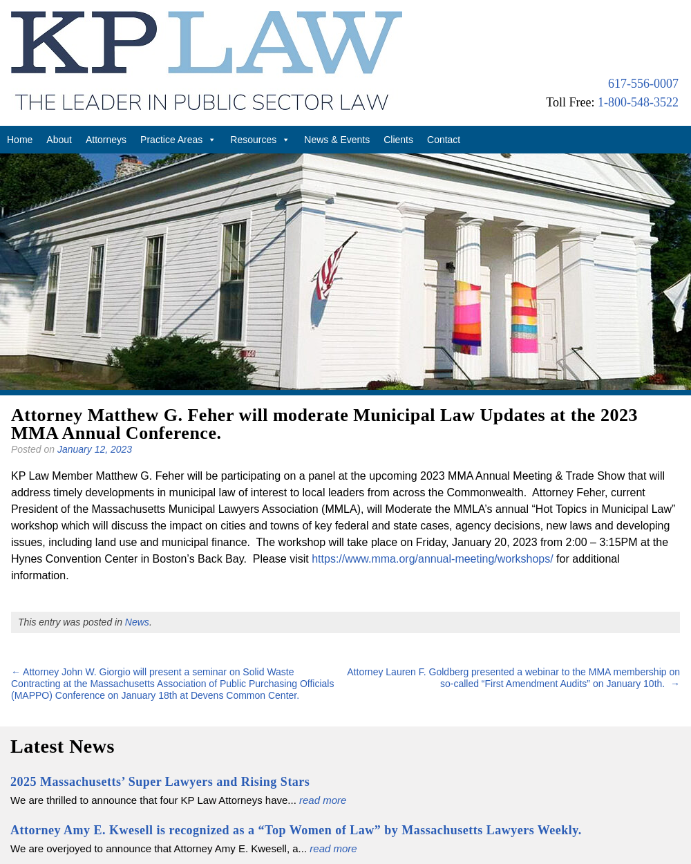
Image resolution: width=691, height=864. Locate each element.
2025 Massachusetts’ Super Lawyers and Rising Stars (160, 782)
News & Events (337, 139)
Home (19, 139)
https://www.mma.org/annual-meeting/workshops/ (432, 559)
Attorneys (106, 139)
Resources (260, 139)
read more (322, 800)
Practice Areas (178, 139)
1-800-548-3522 (638, 102)
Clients (398, 139)
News (137, 622)
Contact (443, 139)
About (59, 139)
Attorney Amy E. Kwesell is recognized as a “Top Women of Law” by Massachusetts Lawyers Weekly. (296, 830)
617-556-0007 (643, 84)
